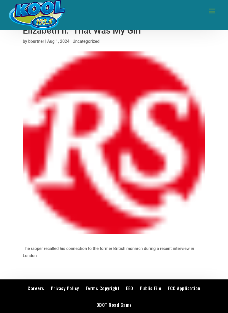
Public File (151, 288)
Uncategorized (85, 41)
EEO (129, 288)
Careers (36, 288)
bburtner (36, 41)
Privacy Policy (65, 288)
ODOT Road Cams (114, 304)
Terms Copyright (103, 288)
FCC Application (184, 288)
